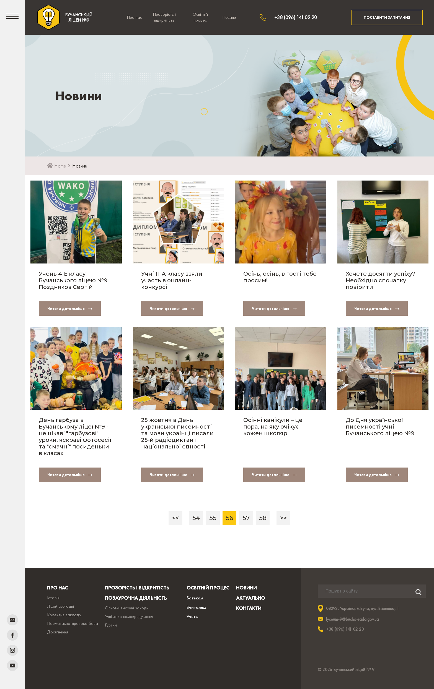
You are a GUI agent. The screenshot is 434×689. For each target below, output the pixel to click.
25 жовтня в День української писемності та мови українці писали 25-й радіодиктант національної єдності (177, 433)
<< (175, 518)
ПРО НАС (57, 587)
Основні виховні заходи (127, 608)
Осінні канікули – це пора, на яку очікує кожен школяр (273, 427)
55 (212, 518)
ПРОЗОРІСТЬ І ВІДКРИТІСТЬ (137, 587)
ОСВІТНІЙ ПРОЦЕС (208, 587)
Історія (53, 598)
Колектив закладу (64, 615)
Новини (229, 17)
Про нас (134, 17)
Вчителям (196, 607)
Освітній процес (200, 17)
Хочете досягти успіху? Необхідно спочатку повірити (380, 280)
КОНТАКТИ (249, 608)
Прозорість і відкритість (164, 17)
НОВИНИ (246, 587)
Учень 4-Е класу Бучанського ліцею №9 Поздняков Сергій (73, 280)
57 (246, 518)
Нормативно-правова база (72, 623)
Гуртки (111, 625)
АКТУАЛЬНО (250, 598)
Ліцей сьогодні (60, 606)
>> (283, 518)
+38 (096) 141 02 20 (295, 17)
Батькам (195, 598)
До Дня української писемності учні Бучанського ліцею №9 (380, 427)
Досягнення (57, 632)
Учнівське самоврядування (129, 616)
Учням (192, 617)
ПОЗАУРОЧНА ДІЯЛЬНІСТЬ (136, 598)
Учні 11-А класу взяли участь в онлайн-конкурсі (171, 280)
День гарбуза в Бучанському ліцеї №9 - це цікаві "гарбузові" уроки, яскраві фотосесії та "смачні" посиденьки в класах (75, 436)
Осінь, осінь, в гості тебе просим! (280, 277)
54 (196, 518)
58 (263, 518)
